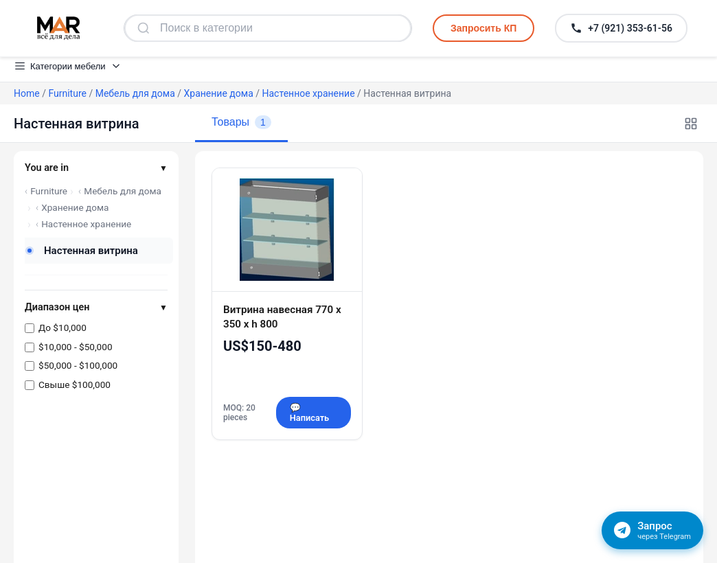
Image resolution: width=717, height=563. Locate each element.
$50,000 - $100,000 (77, 365)
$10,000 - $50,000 (75, 346)
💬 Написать (309, 412)
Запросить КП (483, 28)
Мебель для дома (135, 93)
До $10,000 (62, 327)
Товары (241, 122)
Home (27, 93)
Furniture (67, 93)
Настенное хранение (308, 93)
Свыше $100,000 (74, 384)
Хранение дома (218, 93)
